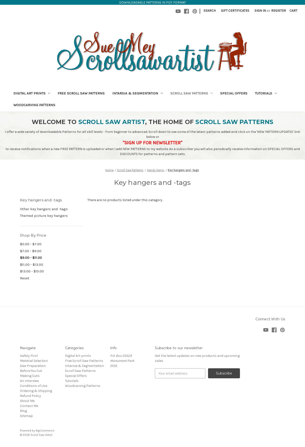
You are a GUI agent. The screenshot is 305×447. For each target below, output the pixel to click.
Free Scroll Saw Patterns (81, 93)
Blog (23, 411)
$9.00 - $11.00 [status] (31, 257)
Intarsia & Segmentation (137, 93)
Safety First (29, 356)
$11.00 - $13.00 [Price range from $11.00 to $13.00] (31, 264)
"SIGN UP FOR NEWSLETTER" (152, 143)
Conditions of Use (33, 386)
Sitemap (26, 416)
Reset (24, 278)
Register (278, 11)
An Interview (29, 381)
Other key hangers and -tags (44, 209)
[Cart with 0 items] (293, 10)
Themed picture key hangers (44, 215)
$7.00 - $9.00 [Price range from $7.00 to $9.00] (30, 251)
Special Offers (233, 93)
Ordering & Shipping (36, 391)
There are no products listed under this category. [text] (125, 200)
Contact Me (29, 406)
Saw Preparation (33, 366)
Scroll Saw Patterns (191, 93)
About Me (27, 401)
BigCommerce (45, 430)
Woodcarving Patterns (34, 105)
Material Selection (34, 361)
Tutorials (266, 93)
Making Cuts (30, 376)
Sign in (260, 11)
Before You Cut (31, 371)
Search (209, 11)
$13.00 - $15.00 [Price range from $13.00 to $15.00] (32, 271)
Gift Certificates (235, 11)
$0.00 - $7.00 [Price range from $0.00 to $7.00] (30, 244)
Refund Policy (30, 396)
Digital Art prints (31, 93)
